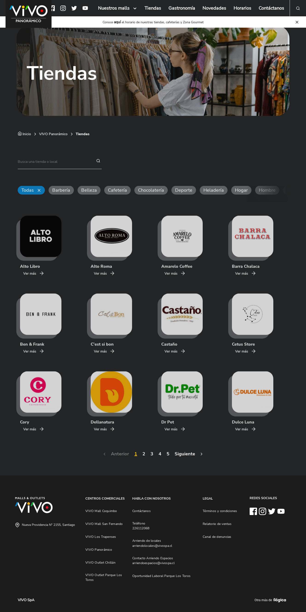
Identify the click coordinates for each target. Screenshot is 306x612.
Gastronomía (181, 8)
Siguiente (177, 454)
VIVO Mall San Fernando (104, 523)
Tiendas (152, 8)
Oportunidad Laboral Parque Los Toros (161, 576)
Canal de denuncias (217, 536)
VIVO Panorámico (53, 134)
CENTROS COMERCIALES (105, 498)
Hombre (267, 199)
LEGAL (208, 498)
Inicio (27, 134)
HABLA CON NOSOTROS (151, 498)
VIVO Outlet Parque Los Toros (103, 577)
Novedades (214, 8)
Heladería (213, 199)
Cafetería (117, 199)
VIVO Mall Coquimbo (101, 511)
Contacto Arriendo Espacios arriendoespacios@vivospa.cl (153, 560)
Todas (27, 199)
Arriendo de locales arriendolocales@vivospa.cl (152, 543)
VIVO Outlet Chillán (100, 562)
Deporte (183, 199)
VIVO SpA (26, 600)
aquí (117, 22)
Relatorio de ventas (217, 523)
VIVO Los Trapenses (100, 536)
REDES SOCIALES (263, 498)
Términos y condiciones (220, 511)
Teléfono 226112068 (140, 526)
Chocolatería (151, 199)
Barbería (61, 199)
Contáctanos (271, 8)
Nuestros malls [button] (114, 8)
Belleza (89, 199)
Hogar (241, 199)
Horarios (242, 8)
